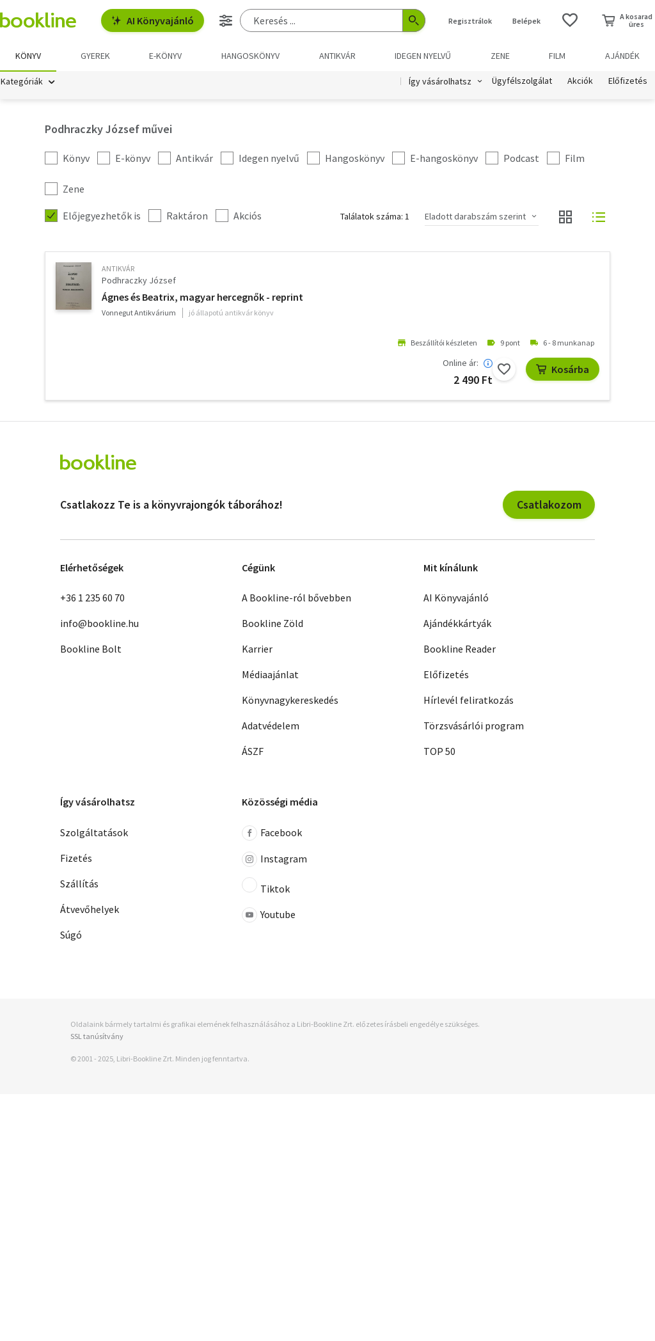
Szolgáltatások (94, 833)
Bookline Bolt (91, 649)
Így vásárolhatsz (440, 82)
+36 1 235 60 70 (92, 598)
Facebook (272, 833)
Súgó (71, 935)
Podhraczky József (139, 281)
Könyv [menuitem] (28, 55)
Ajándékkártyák (457, 623)
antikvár (118, 269)
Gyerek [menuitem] (95, 55)
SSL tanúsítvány (96, 1037)
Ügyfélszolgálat (522, 82)
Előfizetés (627, 82)
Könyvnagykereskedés (290, 700)
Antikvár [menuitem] (337, 55)
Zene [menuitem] (500, 55)
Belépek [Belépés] (526, 21)
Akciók (580, 82)
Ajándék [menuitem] (622, 55)
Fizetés (76, 858)
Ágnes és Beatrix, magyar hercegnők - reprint (202, 297)
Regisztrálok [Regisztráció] (470, 21)
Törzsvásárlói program (473, 726)
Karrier (257, 649)
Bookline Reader (459, 649)
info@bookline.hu (99, 623)
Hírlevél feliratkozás (468, 700)
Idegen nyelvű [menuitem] (423, 55)
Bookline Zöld (272, 623)
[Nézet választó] (565, 217)
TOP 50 (439, 751)
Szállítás (79, 884)
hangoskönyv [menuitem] (250, 55)
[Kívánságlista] (570, 20)
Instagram (274, 860)
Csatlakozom (549, 505)
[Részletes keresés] (225, 20)
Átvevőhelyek (89, 909)
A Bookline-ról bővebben (296, 598)
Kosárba (562, 369)
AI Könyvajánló (152, 20)
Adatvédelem (270, 726)
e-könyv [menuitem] (165, 55)
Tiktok (266, 887)
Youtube (269, 915)
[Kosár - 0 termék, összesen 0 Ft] (627, 20)
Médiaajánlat (270, 675)
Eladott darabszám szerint (475, 217)
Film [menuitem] (557, 55)
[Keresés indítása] (413, 20)
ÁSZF (253, 751)
